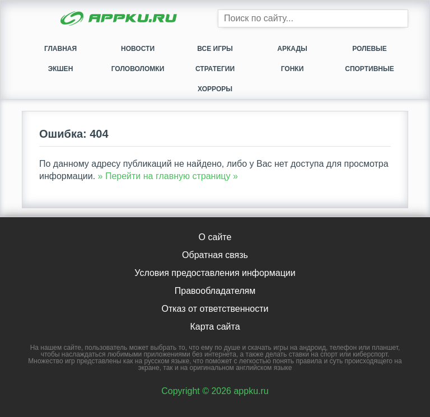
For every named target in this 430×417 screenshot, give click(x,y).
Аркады (292, 49)
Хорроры (215, 89)
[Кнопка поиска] (399, 18)
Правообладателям (215, 291)
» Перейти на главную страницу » (168, 176)
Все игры (214, 49)
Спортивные (369, 69)
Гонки (292, 69)
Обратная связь (215, 255)
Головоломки (138, 69)
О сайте (215, 237)
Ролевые (369, 49)
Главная (60, 49)
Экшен (60, 69)
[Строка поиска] (313, 18)
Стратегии (215, 69)
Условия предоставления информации (214, 273)
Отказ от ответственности (214, 308)
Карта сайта (215, 326)
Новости (138, 49)
